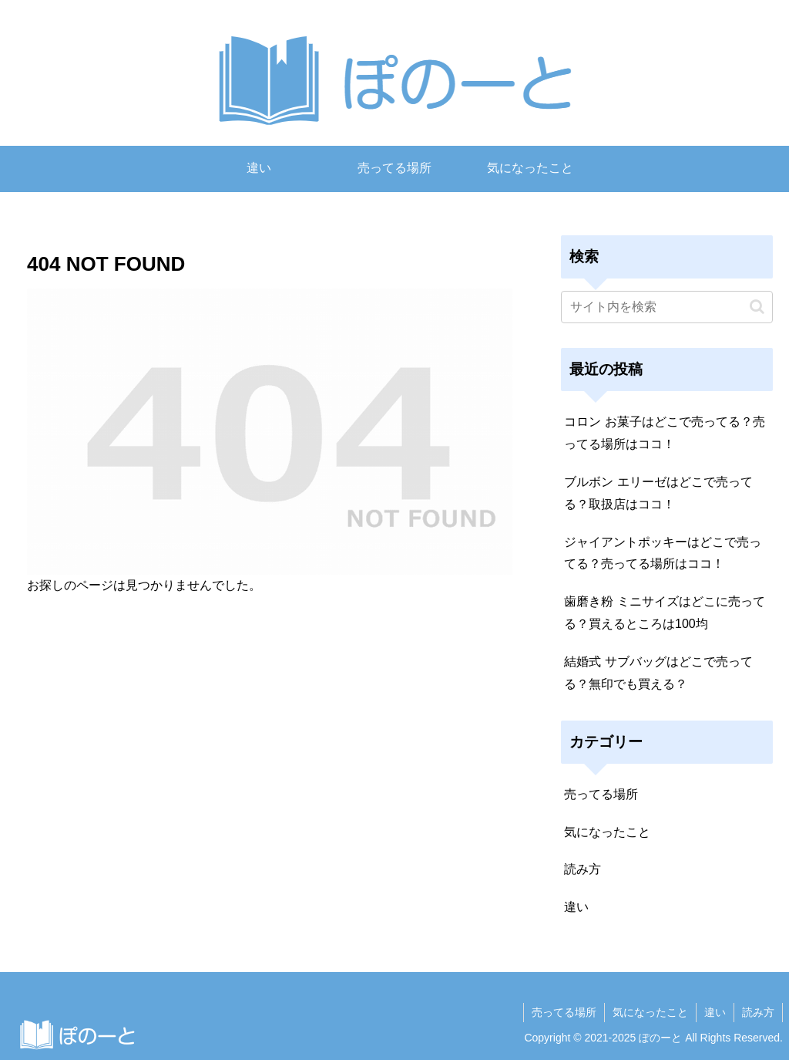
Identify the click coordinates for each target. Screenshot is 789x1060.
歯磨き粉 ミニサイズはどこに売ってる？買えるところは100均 (664, 612)
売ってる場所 (564, 1012)
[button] (757, 307)
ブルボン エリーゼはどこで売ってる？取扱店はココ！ (658, 493)
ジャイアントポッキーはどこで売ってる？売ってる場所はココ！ (662, 553)
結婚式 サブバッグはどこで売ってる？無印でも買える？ (658, 672)
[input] (666, 307)
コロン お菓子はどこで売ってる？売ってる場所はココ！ (664, 433)
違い (715, 1012)
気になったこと (650, 1012)
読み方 (758, 1012)
